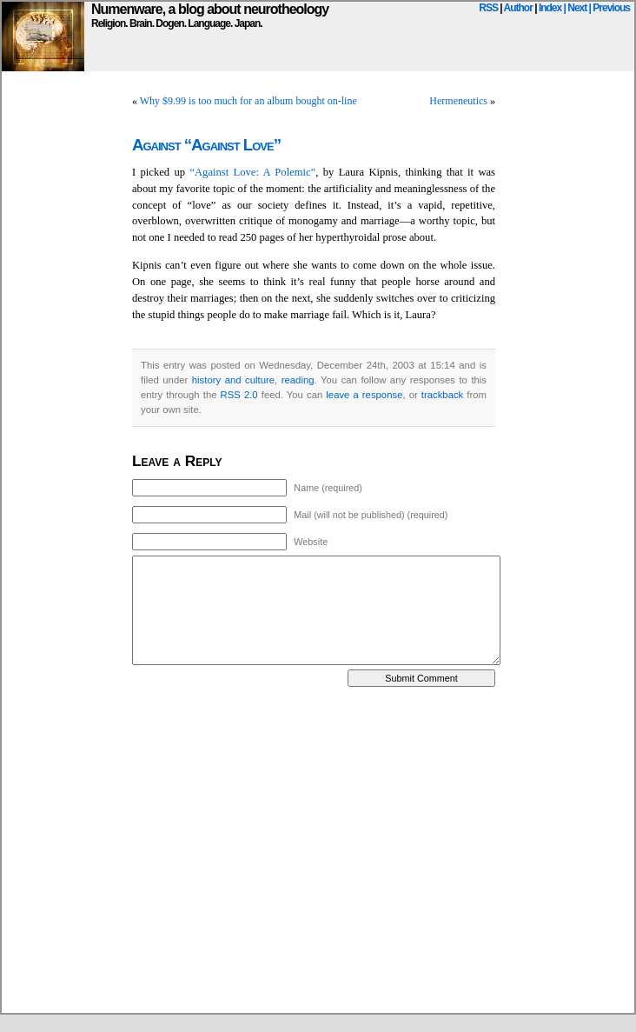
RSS (488, 8)
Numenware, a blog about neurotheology (209, 9)
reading (298, 380)
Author (518, 8)
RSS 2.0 (239, 394)
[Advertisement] (163, 850)
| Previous (609, 8)
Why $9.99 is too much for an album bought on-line (248, 101)
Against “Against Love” (206, 145)
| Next (575, 8)
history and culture (233, 380)
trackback (442, 394)
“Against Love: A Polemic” (252, 172)
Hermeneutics (458, 101)
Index (550, 8)
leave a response (364, 394)
